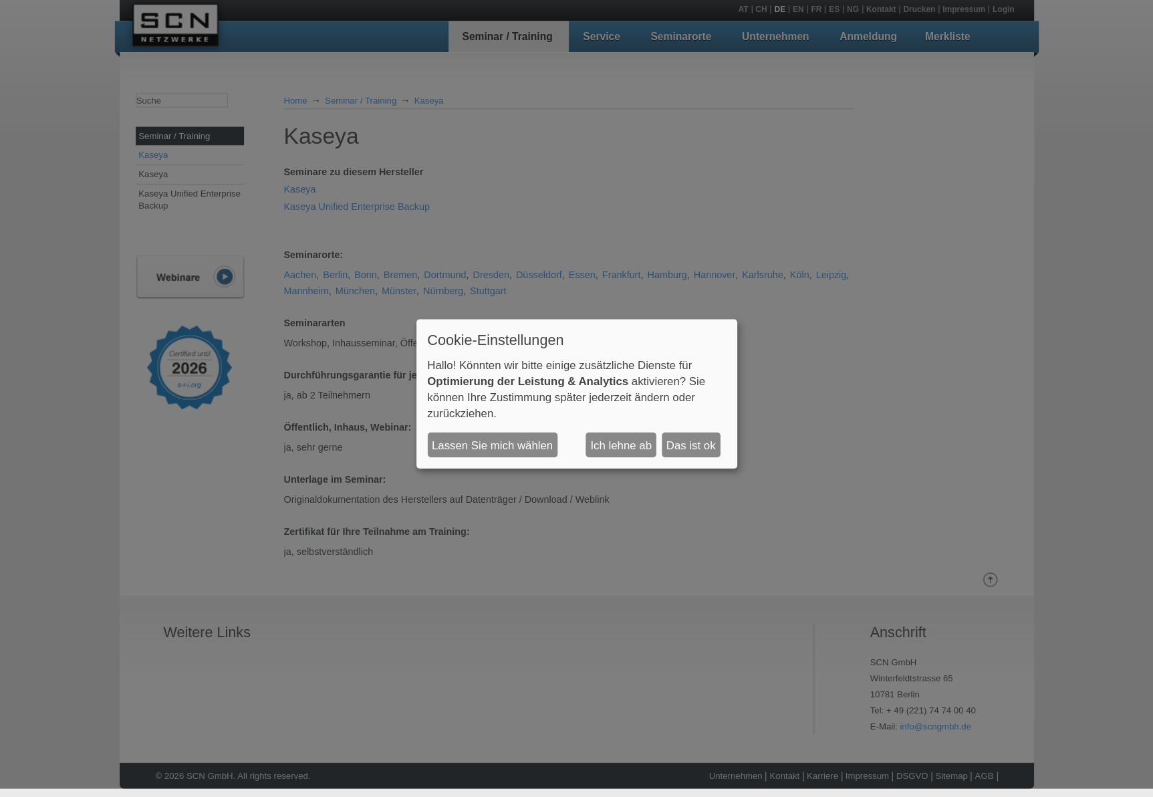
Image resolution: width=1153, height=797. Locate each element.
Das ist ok (691, 445)
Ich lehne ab (621, 445)
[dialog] (576, 394)
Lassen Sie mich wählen (492, 445)
